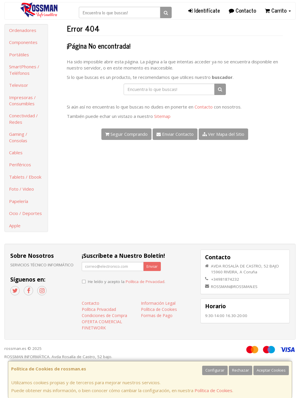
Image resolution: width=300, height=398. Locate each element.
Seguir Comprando (126, 134)
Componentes (23, 42)
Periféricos (20, 164)
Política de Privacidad (145, 281)
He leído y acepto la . (126, 281)
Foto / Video (21, 189)
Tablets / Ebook (25, 177)
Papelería (18, 201)
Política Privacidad (99, 309)
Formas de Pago (157, 315)
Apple (15, 225)
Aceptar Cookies (271, 370)
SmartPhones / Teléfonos (24, 70)
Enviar (152, 266)
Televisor (18, 85)
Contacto (242, 10)
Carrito (278, 10)
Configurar (214, 370)
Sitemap (162, 116)
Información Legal (158, 303)
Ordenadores (22, 30)
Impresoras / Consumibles (22, 100)
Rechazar (240, 370)
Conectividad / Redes (23, 119)
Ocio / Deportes (25, 213)
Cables (16, 152)
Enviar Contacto (175, 134)
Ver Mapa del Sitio (223, 134)
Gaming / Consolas (18, 137)
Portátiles (19, 54)
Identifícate (204, 10)
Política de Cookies (213, 390)
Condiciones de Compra (104, 315)
